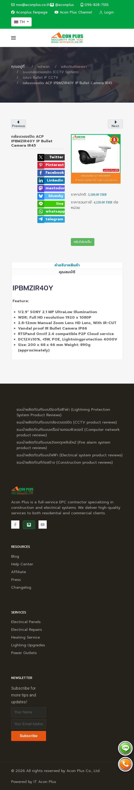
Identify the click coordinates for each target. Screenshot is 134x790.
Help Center (22, 564)
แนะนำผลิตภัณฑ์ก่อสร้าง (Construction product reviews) (65, 462)
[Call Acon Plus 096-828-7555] (125, 764)
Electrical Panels (26, 622)
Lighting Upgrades (28, 645)
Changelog (21, 587)
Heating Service (25, 637)
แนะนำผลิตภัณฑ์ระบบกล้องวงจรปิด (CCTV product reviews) (67, 422)
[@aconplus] (62, 5)
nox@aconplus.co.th (30, 4)
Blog (15, 556)
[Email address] (28, 724)
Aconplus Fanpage (29, 12)
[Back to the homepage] (67, 38)
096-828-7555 (94, 4)
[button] (13, 38)
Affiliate (18, 572)
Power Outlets (24, 653)
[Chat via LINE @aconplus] (125, 748)
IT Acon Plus (45, 782)
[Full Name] (28, 712)
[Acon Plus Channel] (43, 524)
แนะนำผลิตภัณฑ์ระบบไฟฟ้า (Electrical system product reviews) (69, 455)
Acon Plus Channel (73, 12)
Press (16, 579)
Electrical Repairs (26, 629)
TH (20, 22)
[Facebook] (15, 524)
